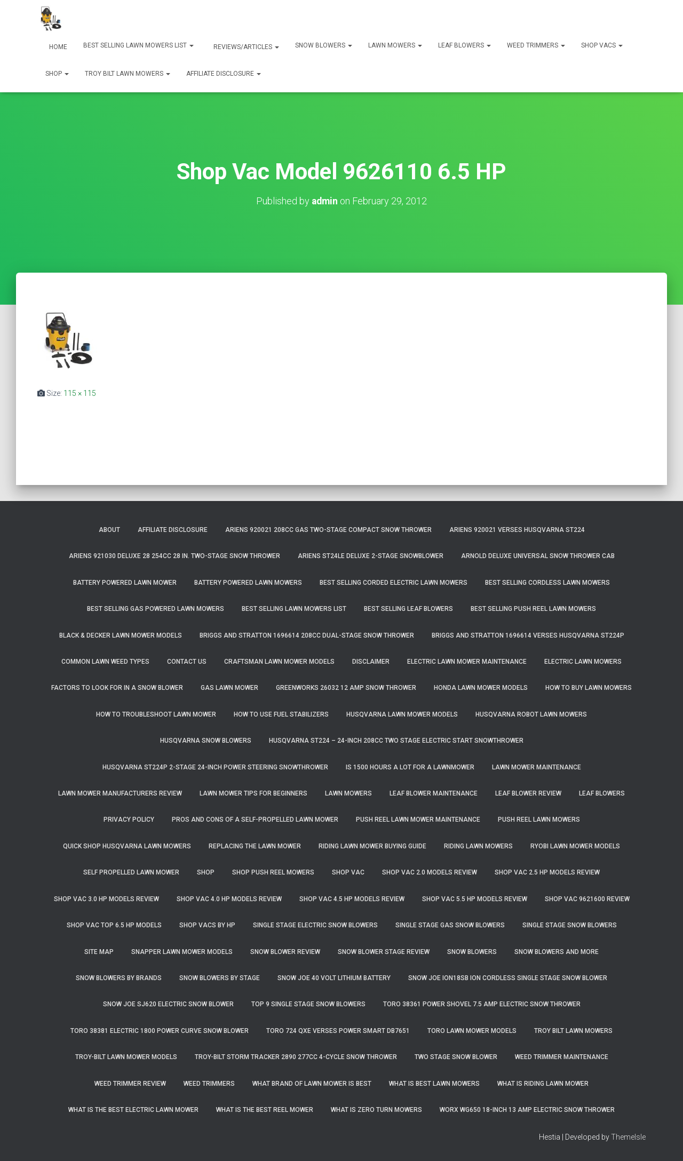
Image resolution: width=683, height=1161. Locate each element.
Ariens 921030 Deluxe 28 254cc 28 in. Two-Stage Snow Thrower (174, 556)
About (109, 530)
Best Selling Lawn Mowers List (138, 45)
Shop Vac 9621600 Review (587, 899)
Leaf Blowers (464, 45)
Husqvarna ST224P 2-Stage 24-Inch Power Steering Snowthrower (215, 767)
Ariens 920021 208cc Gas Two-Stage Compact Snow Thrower (328, 530)
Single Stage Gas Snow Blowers (450, 925)
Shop (57, 73)
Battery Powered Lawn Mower (125, 582)
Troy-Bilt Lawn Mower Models (126, 1057)
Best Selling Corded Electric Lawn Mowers (393, 582)
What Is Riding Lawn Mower (543, 1083)
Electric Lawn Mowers (583, 661)
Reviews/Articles (245, 47)
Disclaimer (371, 661)
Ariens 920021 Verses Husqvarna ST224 (517, 530)
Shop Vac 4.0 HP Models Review (229, 899)
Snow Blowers (323, 45)
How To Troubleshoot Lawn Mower (156, 714)
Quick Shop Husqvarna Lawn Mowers (127, 846)
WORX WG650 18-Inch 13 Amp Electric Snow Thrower (527, 1110)
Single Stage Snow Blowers (569, 925)
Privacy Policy (129, 819)
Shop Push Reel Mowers (273, 872)
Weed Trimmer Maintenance (561, 1057)
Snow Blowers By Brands (119, 978)
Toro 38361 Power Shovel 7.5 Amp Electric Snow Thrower (482, 1004)
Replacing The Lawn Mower (255, 846)
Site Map (99, 952)
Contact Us (187, 661)
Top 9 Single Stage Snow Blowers (308, 1004)
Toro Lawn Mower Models (472, 1031)
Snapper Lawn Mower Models (182, 952)
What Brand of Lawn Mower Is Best (311, 1083)
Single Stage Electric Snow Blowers (315, 925)
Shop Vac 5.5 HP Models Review (474, 899)
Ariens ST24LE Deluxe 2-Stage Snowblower (370, 556)
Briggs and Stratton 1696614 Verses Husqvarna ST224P (528, 635)
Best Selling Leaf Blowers (408, 609)
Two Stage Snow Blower (456, 1057)
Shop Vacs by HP (207, 925)
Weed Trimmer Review (130, 1083)
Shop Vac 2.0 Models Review (429, 872)
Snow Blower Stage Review (384, 952)
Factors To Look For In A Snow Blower (117, 687)
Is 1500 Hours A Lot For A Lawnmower (410, 767)
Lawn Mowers (395, 45)
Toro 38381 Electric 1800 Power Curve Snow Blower (159, 1031)
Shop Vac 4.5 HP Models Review (351, 899)
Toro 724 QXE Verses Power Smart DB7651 (338, 1031)
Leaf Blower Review (528, 793)
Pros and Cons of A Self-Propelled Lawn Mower (255, 819)
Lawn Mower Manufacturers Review (120, 793)
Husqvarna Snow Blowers (205, 740)
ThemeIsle (628, 1137)
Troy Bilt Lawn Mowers (127, 73)
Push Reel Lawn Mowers (539, 819)
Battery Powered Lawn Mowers (248, 582)
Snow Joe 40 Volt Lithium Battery (334, 978)
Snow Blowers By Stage (219, 978)
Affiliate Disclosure (223, 73)
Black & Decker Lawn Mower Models (120, 635)
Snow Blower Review (285, 952)
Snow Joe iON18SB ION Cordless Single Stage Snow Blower (507, 978)
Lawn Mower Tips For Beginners (253, 793)
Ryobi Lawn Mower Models (575, 846)
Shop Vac (348, 872)
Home (57, 47)
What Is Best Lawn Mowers (434, 1083)
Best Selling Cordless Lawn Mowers (547, 582)
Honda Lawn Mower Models (481, 687)
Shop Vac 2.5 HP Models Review (547, 872)
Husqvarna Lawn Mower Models (402, 714)
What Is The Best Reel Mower (264, 1110)
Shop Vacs (602, 45)
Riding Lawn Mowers (478, 846)
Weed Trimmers (536, 45)
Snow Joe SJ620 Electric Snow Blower (168, 1004)
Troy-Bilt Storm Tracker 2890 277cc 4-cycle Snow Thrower (296, 1057)
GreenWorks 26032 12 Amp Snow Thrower (346, 687)
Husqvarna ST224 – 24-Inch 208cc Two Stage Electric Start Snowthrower (396, 740)
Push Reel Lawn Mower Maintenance (418, 819)
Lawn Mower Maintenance (536, 767)
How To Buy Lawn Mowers (588, 687)
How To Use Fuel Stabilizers (281, 714)
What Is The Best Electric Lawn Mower (133, 1110)
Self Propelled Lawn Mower (131, 872)
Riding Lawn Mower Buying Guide (372, 846)
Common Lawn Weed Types (105, 661)
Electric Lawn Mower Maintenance (467, 661)
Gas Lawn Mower (229, 687)
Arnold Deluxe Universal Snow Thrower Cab (538, 556)
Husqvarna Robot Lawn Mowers (531, 714)
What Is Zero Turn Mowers (376, 1110)
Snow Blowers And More (556, 952)
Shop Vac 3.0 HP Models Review (106, 899)
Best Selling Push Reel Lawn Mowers (533, 609)
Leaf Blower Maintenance (434, 793)
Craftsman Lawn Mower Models (279, 661)
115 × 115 (79, 393)
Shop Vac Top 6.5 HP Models (114, 925)
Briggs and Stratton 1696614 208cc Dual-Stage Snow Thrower (307, 635)
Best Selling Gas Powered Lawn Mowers (155, 609)
